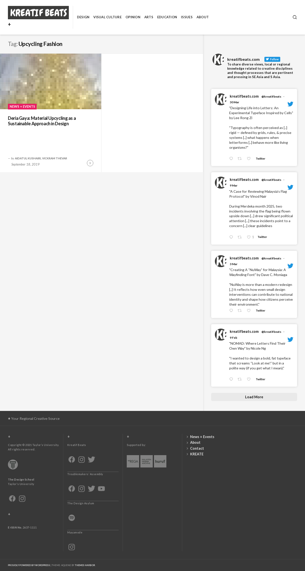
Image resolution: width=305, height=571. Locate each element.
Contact (197, 448)
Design (83, 17)
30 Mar (234, 102)
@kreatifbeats (271, 96)
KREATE (196, 454)
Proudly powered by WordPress (29, 565)
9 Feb (233, 337)
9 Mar (233, 185)
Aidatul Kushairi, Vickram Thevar (41, 158)
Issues (187, 17)
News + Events (22, 106)
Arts (148, 17)
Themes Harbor (85, 565)
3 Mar (233, 264)
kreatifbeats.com (244, 96)
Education (167, 17)
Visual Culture (107, 17)
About (203, 17)
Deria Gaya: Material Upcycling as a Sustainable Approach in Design (42, 121)
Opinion (133, 17)
